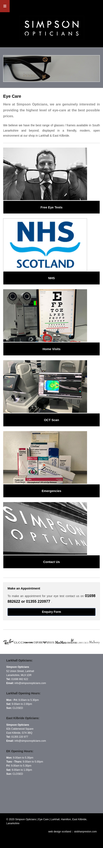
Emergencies (51, 491)
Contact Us (51, 562)
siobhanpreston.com (85, 831)
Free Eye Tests (51, 207)
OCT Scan (51, 420)
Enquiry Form (51, 611)
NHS (51, 278)
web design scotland (60, 831)
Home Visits (52, 349)
